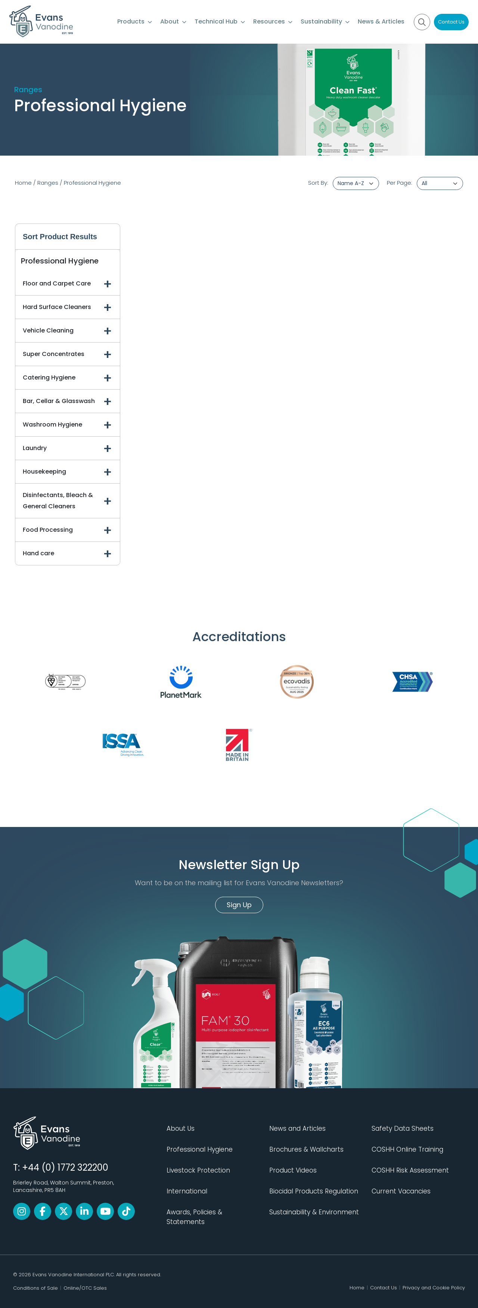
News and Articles (297, 1128)
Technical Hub (220, 21)
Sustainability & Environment (314, 1212)
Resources (272, 21)
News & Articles (381, 21)
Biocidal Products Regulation (313, 1191)
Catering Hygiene (49, 377)
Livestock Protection (198, 1170)
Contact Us (451, 21)
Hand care (38, 553)
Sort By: (318, 183)
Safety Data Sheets (403, 1128)
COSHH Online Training (407, 1149)
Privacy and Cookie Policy (434, 1287)
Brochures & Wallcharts (306, 1149)
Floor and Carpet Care (57, 283)
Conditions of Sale (35, 1288)
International (187, 1191)
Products (134, 21)
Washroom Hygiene (52, 424)
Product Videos (293, 1170)
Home (23, 183)
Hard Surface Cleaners (57, 307)
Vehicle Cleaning (48, 330)
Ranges (47, 183)
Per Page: (399, 183)
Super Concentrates (53, 354)
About (173, 21)
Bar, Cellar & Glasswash (59, 401)
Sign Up (239, 904)
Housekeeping (44, 471)
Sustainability (325, 21)
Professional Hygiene (92, 183)
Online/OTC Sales (85, 1288)
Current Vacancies (401, 1191)
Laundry (35, 448)
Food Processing (48, 529)
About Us (181, 1128)
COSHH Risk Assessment (410, 1170)
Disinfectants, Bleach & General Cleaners (58, 501)
